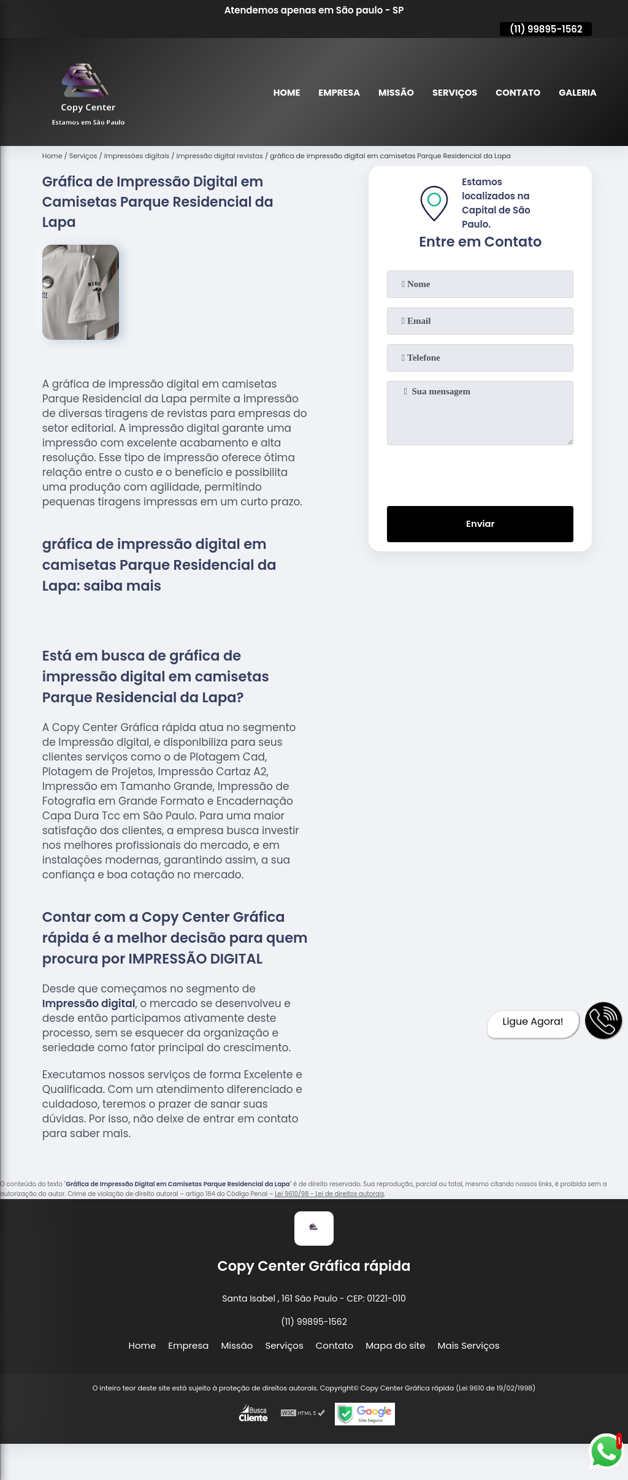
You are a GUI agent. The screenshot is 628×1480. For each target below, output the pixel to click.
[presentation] (480, 473)
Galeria (577, 92)
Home (281, 92)
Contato (517, 92)
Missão (392, 92)
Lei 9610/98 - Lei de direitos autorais (329, 1193)
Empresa (334, 92)
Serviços (452, 92)
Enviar (480, 524)
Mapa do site (395, 1345)
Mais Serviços (469, 1345)
